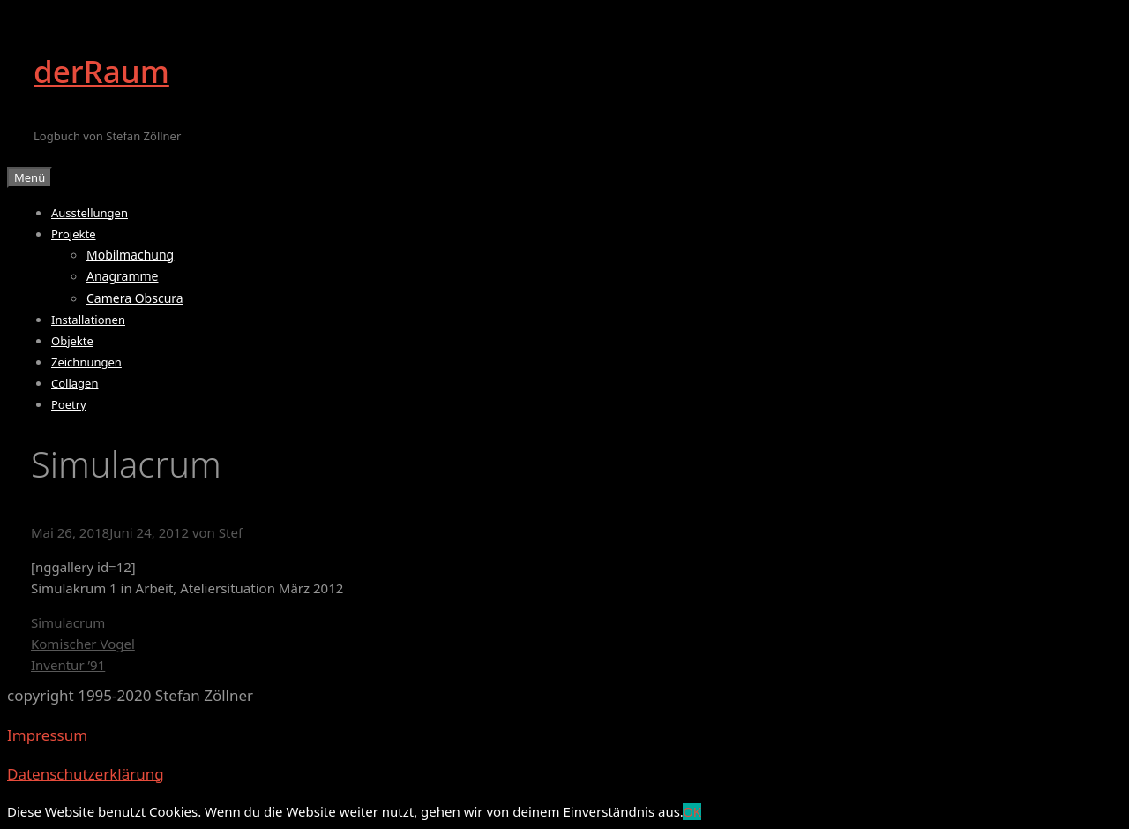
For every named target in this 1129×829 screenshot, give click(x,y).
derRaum (101, 71)
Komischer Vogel (83, 643)
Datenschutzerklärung (85, 774)
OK (692, 811)
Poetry (68, 404)
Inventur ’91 (68, 665)
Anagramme (122, 276)
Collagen (74, 383)
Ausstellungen (89, 213)
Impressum (47, 735)
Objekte (72, 341)
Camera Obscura (134, 298)
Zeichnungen (86, 362)
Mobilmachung (130, 254)
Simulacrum (68, 622)
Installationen (88, 320)
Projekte (73, 234)
